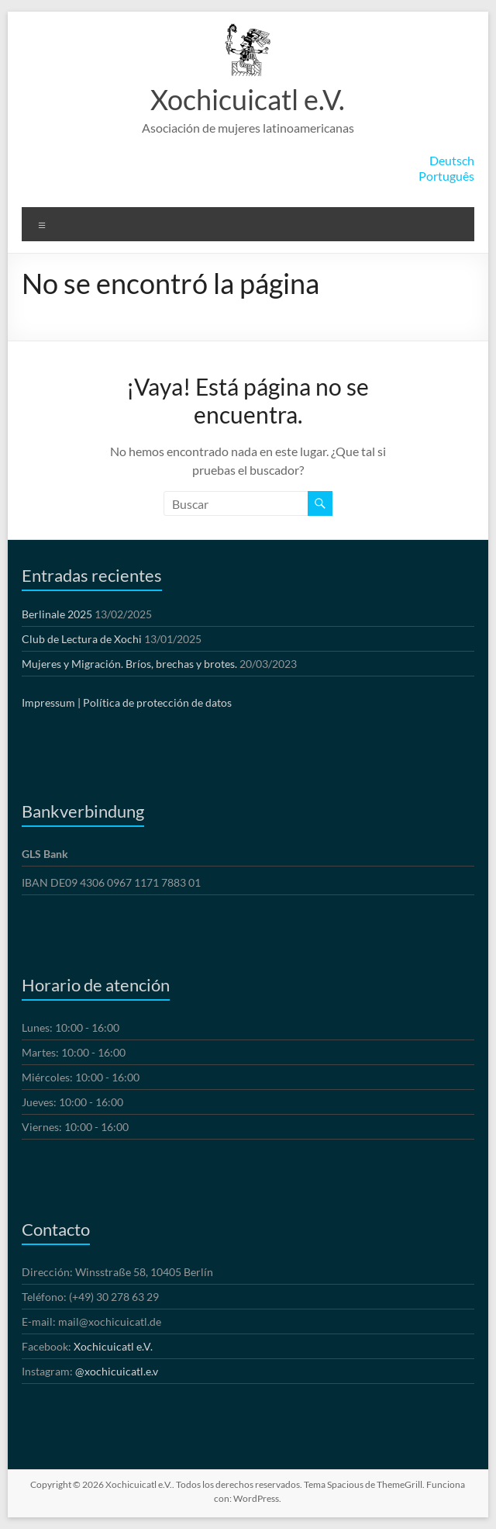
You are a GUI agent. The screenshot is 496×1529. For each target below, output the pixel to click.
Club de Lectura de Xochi (82, 638)
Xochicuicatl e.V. (247, 99)
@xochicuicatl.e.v (116, 1371)
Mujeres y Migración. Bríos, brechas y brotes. (129, 663)
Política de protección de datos (157, 702)
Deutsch (451, 160)
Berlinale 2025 (57, 614)
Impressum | (51, 702)
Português (446, 175)
